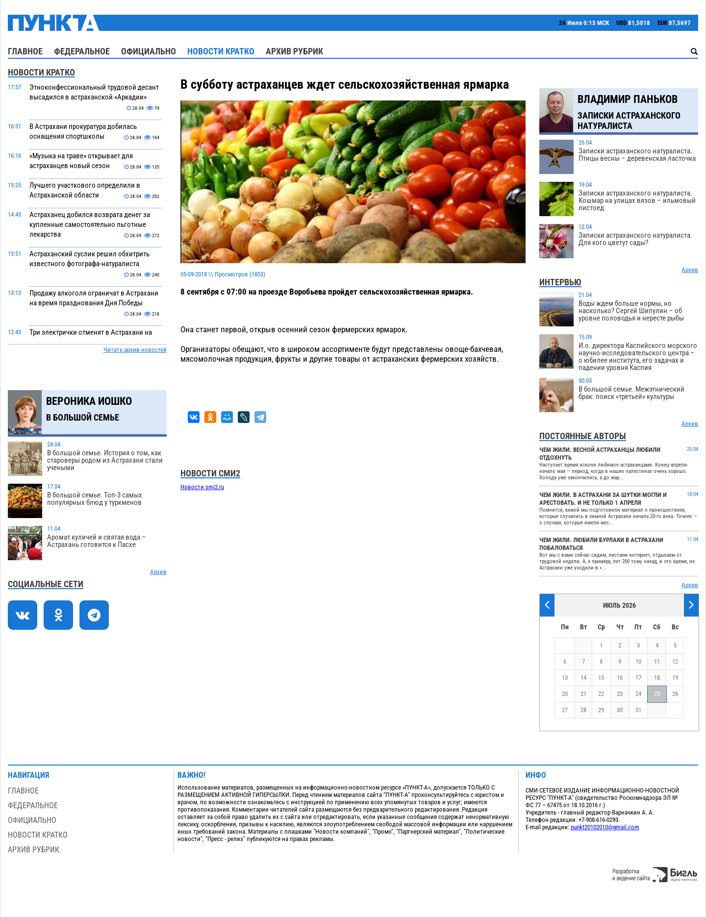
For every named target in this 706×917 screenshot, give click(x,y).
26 (675, 693)
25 (657, 693)
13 (565, 677)
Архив (158, 571)
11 (657, 661)
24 (638, 693)
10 (638, 661)
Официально (148, 51)
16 (620, 677)
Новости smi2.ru (202, 487)
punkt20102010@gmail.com (605, 827)
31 (638, 710)
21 (583, 693)
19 (675, 677)
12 (675, 661)
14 (583, 677)
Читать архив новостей (135, 349)
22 (601, 693)
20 (565, 693)
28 (583, 710)
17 (638, 677)
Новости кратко (220, 51)
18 (657, 677)
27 (565, 710)
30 (620, 710)
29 (601, 710)
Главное (25, 51)
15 (601, 677)
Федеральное (82, 51)
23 (620, 693)
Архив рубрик (294, 51)
